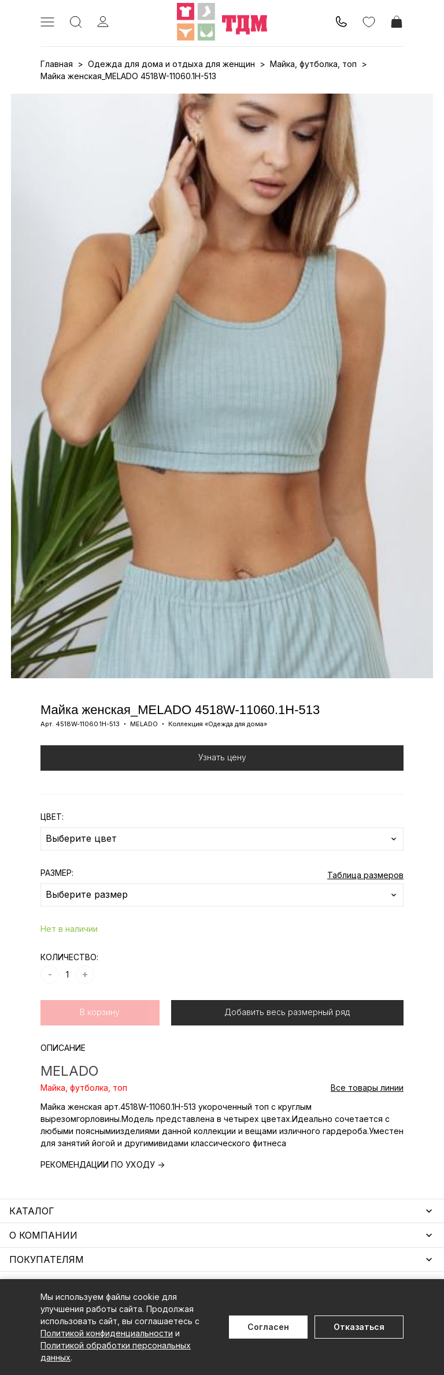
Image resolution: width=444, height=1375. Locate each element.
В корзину (100, 1012)
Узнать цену (222, 757)
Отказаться (359, 1327)
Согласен (268, 1327)
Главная (56, 64)
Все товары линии (367, 1087)
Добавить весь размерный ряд (287, 1012)
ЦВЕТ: (52, 817)
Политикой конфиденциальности (106, 1333)
